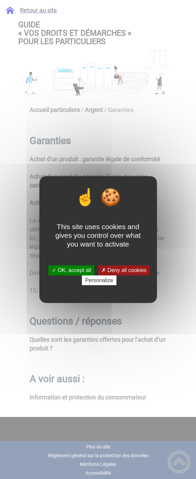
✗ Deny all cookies (124, 270)
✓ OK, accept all (71, 270)
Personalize (99, 280)
